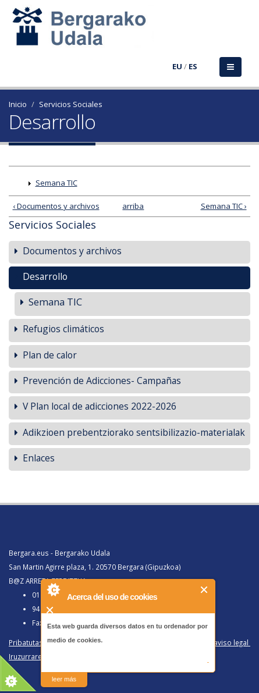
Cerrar (204, 590)
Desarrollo (45, 276)
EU (177, 66)
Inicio (18, 104)
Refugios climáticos (63, 328)
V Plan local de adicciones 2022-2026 (99, 406)
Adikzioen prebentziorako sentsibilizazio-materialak (134, 432)
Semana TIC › (224, 206)
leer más (64, 679)
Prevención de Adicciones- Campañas (102, 380)
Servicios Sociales (70, 104)
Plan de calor (50, 355)
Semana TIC (56, 182)
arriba (127, 206)
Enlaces (39, 458)
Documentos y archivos (72, 250)
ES (193, 66)
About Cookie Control (53, 589)
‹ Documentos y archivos (56, 206)
